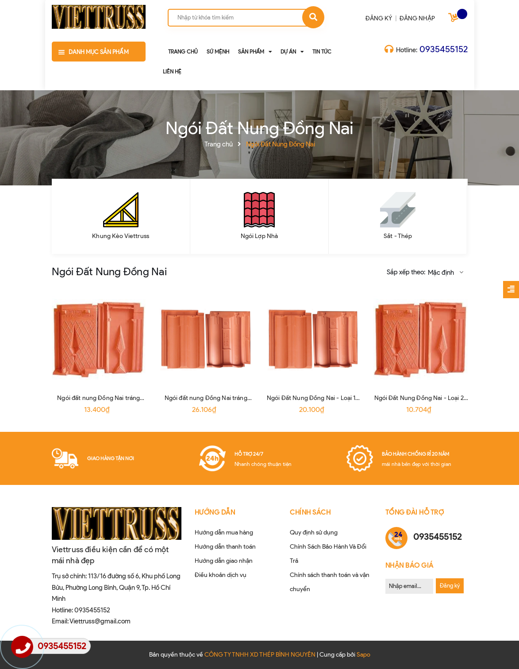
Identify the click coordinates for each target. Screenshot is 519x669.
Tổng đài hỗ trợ (414, 512)
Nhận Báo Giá (409, 565)
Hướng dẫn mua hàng (224, 532)
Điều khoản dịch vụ (220, 575)
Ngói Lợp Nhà (259, 236)
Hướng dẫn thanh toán (225, 546)
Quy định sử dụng (314, 532)
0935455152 (443, 49)
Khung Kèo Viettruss (120, 236)
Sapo (363, 654)
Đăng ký (450, 585)
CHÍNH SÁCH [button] (310, 512)
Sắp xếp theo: (406, 272)
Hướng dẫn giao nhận (224, 561)
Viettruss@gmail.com (100, 621)
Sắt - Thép (398, 236)
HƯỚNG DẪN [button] (215, 512)
